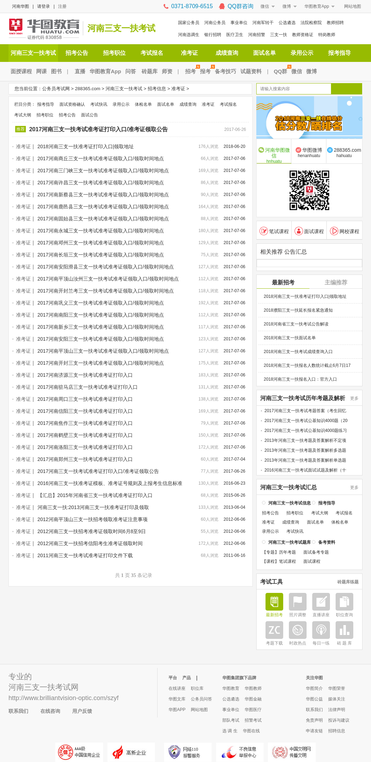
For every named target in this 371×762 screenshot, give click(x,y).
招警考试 (253, 720)
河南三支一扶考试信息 (289, 502)
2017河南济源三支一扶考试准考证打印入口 (85, 375)
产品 (186, 677)
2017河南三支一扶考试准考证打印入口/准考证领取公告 (98, 129)
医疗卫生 (234, 34)
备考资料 (326, 541)
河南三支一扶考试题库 (289, 541)
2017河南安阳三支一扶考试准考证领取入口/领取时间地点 (101, 339)
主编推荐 (336, 282)
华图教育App (316, 6)
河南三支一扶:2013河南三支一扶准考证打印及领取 (93, 507)
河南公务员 (215, 22)
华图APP (177, 709)
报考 (206, 71)
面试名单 (264, 53)
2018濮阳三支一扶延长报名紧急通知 (298, 309)
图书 (56, 71)
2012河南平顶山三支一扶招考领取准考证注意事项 (93, 519)
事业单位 (238, 22)
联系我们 (18, 711)
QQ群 (281, 71)
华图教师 (253, 688)
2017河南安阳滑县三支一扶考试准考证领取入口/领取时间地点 (106, 267)
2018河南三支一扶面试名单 (290, 337)
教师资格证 (302, 34)
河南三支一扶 (31, 687)
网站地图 (352, 6)
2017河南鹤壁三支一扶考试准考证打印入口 (85, 435)
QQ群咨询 (240, 6)
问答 (130, 71)
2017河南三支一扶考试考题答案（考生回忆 (305, 410)
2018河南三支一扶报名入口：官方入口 (300, 378)
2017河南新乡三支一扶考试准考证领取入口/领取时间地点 (101, 327)
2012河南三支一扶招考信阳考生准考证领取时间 (90, 543)
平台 (173, 677)
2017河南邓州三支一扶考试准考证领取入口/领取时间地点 (101, 243)
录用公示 (302, 53)
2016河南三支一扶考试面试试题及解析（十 (305, 469)
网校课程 (344, 230)
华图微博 (308, 152)
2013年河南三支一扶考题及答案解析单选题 (305, 459)
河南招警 (256, 34)
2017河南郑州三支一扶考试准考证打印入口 (85, 459)
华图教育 (230, 688)
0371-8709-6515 (192, 6)
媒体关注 (336, 699)
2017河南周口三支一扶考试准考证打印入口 (85, 399)
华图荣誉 (336, 688)
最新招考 (283, 282)
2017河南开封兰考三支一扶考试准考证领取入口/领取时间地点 (106, 291)
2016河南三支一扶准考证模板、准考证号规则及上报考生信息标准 (110, 483)
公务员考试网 (56, 88)
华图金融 (253, 699)
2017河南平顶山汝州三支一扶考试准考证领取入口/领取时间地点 (108, 279)
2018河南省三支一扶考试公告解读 (296, 323)
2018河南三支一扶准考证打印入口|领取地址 (86, 146)
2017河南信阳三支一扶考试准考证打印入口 (85, 411)
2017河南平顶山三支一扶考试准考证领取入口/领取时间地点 (103, 351)
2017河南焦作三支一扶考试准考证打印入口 (85, 423)
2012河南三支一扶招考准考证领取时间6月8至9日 (92, 531)
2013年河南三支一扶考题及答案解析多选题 (305, 450)
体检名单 (143, 104)
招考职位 (114, 53)
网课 (41, 71)
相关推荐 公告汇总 (283, 251)
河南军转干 (263, 22)
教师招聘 (335, 22)
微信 (265, 6)
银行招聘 (212, 34)
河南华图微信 (274, 155)
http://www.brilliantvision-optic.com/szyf (63, 698)
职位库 (197, 688)
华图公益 (314, 699)
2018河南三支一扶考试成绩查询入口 (298, 351)
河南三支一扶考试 (121, 28)
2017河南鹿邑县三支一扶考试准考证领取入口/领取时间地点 (103, 206)
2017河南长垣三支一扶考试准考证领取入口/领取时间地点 (101, 255)
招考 (191, 71)
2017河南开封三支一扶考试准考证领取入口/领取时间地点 (101, 363)
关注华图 (314, 677)
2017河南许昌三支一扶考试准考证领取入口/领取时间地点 (101, 182)
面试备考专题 (316, 551)
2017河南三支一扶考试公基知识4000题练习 (305, 430)
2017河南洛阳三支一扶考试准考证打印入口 (85, 447)
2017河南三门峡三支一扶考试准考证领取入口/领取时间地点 (103, 170)
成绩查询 (227, 53)
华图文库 (177, 699)
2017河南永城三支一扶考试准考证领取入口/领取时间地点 (101, 230)
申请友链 (314, 730)
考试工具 (271, 581)
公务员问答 (201, 699)
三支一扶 (278, 34)
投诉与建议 (338, 720)
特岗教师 (326, 34)
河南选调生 (188, 34)
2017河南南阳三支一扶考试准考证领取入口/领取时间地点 (101, 315)
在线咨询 (50, 711)
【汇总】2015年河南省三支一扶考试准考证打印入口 (95, 495)
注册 (62, 6)
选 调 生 (230, 730)
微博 (286, 6)
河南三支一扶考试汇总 (288, 487)
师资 (167, 71)
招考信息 (157, 88)
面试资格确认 (72, 104)
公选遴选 (287, 22)
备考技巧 (225, 71)
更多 (354, 398)
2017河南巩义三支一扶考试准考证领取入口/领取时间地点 (101, 303)
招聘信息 (336, 730)
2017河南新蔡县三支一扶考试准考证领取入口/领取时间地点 (103, 194)
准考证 (189, 53)
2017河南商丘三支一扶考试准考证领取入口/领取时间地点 (101, 158)
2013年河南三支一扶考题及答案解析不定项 (305, 440)
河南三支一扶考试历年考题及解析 (302, 398)
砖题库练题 (348, 581)
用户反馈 (82, 711)
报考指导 (339, 53)
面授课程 (21, 71)
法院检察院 (311, 22)
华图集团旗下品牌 (239, 677)
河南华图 (20, 6)
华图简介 (314, 688)
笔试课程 (274, 230)
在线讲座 (177, 688)
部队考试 (230, 720)
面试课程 (309, 230)
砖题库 (150, 71)
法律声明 (336, 709)
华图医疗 (253, 709)
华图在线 (251, 730)
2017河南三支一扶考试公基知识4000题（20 (306, 420)
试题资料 (251, 71)
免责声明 (314, 720)
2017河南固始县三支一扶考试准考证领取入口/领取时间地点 (103, 218)
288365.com (88, 88)
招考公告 (76, 53)
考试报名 (152, 53)
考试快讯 (98, 104)
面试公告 (89, 114)
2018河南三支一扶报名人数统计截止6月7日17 (307, 365)
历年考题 (287, 551)
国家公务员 (188, 22)
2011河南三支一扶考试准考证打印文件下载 (85, 555)
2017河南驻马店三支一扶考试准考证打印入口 (88, 387)
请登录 (43, 6)
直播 (80, 71)
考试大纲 (22, 114)
